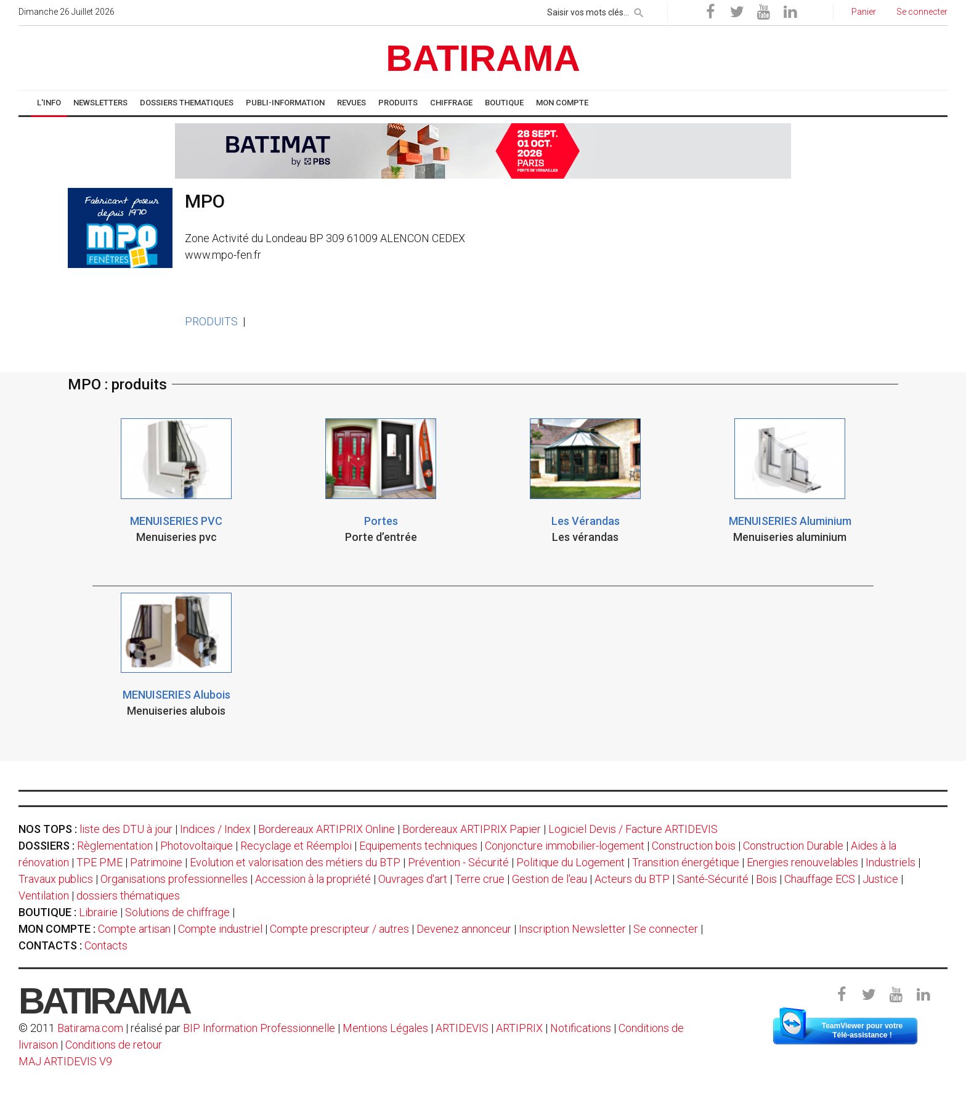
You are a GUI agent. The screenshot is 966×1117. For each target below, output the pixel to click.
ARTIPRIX (519, 1028)
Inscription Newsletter (572, 928)
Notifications (582, 1028)
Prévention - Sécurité (458, 862)
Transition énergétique (685, 862)
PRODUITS (211, 321)
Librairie (98, 912)
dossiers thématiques (128, 895)
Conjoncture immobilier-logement (564, 845)
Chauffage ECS (819, 878)
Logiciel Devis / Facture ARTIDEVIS (633, 829)
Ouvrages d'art (412, 878)
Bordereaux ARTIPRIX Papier (471, 829)
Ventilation (43, 895)
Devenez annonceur (463, 928)
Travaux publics (55, 878)
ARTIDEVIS (462, 1028)
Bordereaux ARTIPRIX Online (326, 829)
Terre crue (480, 878)
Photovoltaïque (196, 845)
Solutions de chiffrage (177, 912)
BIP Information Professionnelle (259, 1028)
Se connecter (665, 928)
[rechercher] (639, 10)
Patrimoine (156, 862)
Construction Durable (793, 845)
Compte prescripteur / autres (339, 928)
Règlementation (115, 845)
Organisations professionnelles (174, 878)
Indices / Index (215, 829)
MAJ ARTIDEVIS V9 (65, 1061)
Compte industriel (220, 928)
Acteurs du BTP (632, 878)
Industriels (890, 862)
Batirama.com (90, 1028)
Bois (766, 878)
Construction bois (694, 845)
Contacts (106, 945)
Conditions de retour (113, 1044)
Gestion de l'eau (549, 878)
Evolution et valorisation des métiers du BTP (295, 862)
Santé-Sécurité (713, 878)
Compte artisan (134, 928)
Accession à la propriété (313, 878)
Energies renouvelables (802, 862)
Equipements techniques (418, 845)
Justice (880, 878)
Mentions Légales (385, 1028)
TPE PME (99, 862)
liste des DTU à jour (125, 829)
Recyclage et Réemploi (296, 845)
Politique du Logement (570, 862)
